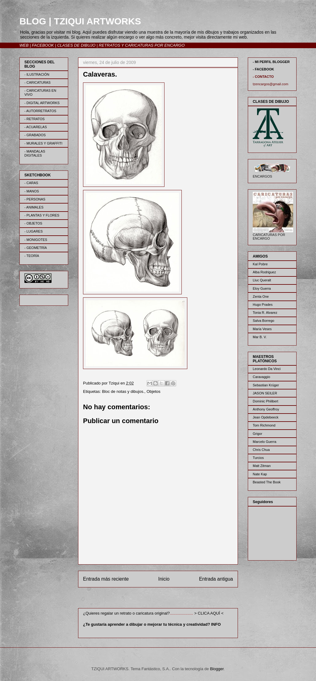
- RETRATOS (34, 119)
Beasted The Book (267, 482)
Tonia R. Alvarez (265, 312)
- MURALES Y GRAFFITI (43, 143)
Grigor (257, 433)
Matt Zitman (262, 466)
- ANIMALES (34, 207)
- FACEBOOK (263, 69)
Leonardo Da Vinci (267, 369)
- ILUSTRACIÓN (36, 74)
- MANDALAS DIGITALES (34, 153)
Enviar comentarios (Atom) (170, 599)
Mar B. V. (260, 337)
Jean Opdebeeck (265, 417)
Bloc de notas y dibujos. (123, 391)
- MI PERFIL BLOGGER (271, 62)
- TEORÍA (31, 256)
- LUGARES (33, 231)
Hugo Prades (262, 304)
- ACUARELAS (35, 127)
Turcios (258, 458)
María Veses (262, 329)
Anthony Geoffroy (266, 409)
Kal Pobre (260, 264)
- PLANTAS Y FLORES (41, 215)
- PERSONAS (34, 199)
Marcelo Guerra (264, 441)
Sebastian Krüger (266, 385)
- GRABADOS (35, 135)
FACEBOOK (43, 45)
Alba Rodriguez (264, 272)
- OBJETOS (33, 223)
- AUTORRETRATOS (40, 111)
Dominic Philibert (265, 401)
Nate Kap (260, 474)
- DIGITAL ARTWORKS (42, 103)
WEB (24, 45)
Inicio (163, 579)
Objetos (153, 391)
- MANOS (31, 191)
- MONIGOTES (35, 240)
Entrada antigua (216, 579)
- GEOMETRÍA (35, 248)
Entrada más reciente (106, 579)
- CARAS (31, 183)
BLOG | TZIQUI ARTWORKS (80, 21)
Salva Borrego (263, 320)
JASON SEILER (265, 393)
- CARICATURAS (37, 82)
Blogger (216, 668)
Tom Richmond (264, 425)
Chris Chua (261, 450)
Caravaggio (261, 377)
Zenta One (261, 296)
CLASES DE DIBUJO (76, 45)
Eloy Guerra (262, 288)
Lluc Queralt (262, 280)
